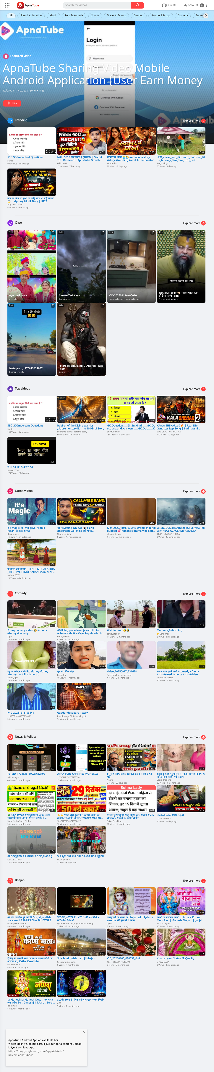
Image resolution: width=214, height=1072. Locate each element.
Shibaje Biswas (114, 534)
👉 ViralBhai (163, 634)
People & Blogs (160, 15)
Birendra (61, 675)
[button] (195, 5)
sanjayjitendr (113, 634)
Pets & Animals (74, 15)
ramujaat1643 (63, 636)
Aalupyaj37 (12, 677)
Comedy (183, 15)
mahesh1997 (13, 575)
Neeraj (110, 780)
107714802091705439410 (118, 962)
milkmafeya (13, 777)
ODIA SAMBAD (164, 818)
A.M (59, 1003)
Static (10, 161)
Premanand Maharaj (169, 299)
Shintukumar (113, 432)
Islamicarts (64, 299)
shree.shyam (13, 964)
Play (12, 103)
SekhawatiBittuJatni (66, 962)
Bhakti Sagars (163, 923)
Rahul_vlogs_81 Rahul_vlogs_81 (72, 716)
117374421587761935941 (69, 777)
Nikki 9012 (62, 163)
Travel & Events (116, 15)
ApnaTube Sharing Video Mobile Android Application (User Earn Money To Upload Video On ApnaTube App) (103, 81)
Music (53, 15)
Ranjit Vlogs (162, 163)
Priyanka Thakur (15, 204)
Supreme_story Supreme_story (72, 432)
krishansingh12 (16, 372)
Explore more (194, 121)
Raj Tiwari (12, 1006)
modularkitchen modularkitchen (124, 299)
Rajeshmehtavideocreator (119, 675)
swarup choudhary (16, 923)
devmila (13, 299)
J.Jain (109, 923)
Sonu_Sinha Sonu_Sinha (19, 821)
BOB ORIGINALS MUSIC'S (169, 432)
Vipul (9, 636)
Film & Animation (31, 15)
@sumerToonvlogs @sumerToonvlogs (75, 923)
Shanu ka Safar (64, 534)
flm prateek (13, 534)
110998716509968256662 (19, 716)
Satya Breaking (164, 780)
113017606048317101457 (168, 534)
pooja (62, 372)
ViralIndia (111, 163)
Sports (95, 15)
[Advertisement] (107, 1042)
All (11, 15)
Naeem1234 (13, 470)
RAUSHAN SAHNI (165, 677)
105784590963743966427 (69, 821)
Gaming (139, 15)
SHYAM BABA (163, 962)
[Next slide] (205, 15)
